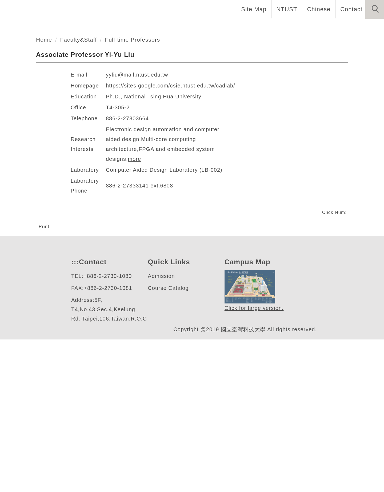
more (200, 293)
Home (85, 27)
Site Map (252, 9)
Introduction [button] (123, 27)
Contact (350, 9)
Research (265, 27)
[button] (374, 9)
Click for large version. (254, 461)
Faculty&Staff (81, 184)
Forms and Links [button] (354, 27)
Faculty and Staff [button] (177, 27)
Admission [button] (305, 27)
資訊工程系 (41, 114)
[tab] (194, 144)
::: (74, 414)
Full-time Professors (138, 184)
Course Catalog (168, 441)
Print (45, 361)
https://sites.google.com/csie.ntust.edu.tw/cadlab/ (176, 230)
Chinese (317, 9)
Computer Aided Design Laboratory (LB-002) (166, 304)
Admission (162, 429)
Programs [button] (227, 27)
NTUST (285, 9)
